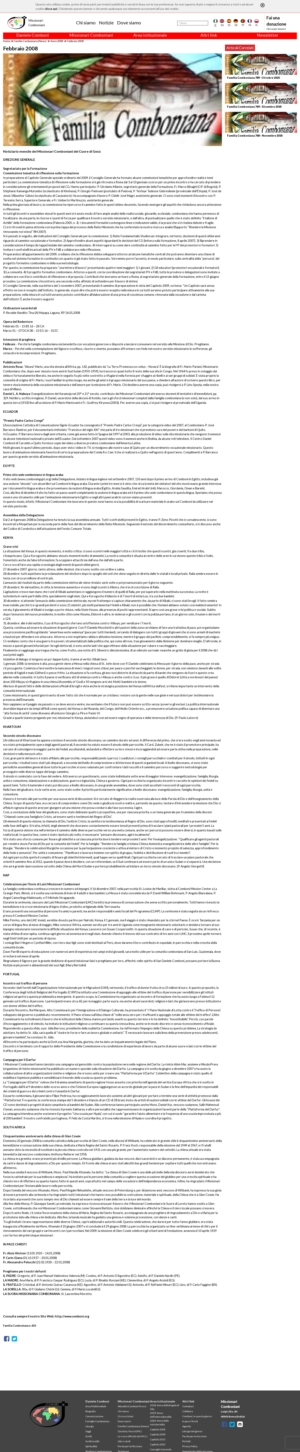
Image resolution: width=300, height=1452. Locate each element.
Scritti (88, 1436)
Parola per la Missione (130, 1446)
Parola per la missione (194, 1436)
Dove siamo (129, 22)
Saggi (88, 1431)
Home (6, 41)
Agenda (186, 1426)
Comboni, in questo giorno (197, 1416)
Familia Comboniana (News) (30, 41)
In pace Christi (190, 1421)
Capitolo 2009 (157, 1434)
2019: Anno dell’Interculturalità (160, 1414)
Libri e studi (124, 1441)
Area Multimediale (95, 1406)
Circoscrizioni (125, 1416)
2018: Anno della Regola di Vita (164, 1407)
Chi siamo (86, 22)
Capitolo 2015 (157, 1439)
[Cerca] (192, 23)
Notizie (106, 22)
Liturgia (89, 1426)
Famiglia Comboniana (97, 1421)
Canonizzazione (94, 1416)
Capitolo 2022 (157, 1444)
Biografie (90, 1411)
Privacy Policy (190, 1446)
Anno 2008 (56, 41)
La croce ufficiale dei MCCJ (133, 1436)
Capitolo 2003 (157, 1429)
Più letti (186, 1441)
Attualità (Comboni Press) (132, 1406)
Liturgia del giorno (192, 1431)
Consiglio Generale (160, 1449)
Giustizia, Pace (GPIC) (130, 1431)
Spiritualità (91, 1446)
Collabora (187, 1411)
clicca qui (51, 8)
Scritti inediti (92, 1441)
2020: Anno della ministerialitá (159, 1422)
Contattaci (188, 1406)
